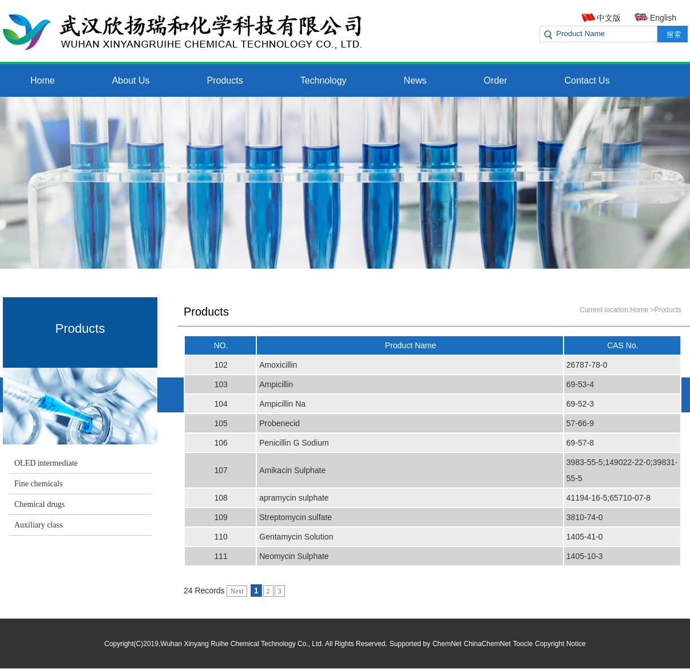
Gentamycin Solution (296, 536)
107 (220, 470)
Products (225, 80)
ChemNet (447, 644)
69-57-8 (580, 442)
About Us (131, 80)
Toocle (523, 644)
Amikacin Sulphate (292, 470)
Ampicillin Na (282, 403)
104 (220, 403)
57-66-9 (580, 423)
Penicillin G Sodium (293, 442)
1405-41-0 (584, 536)
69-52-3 (580, 403)
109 (220, 517)
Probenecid (279, 423)
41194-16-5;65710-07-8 (608, 497)
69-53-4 (580, 384)
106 (220, 442)
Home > (642, 310)
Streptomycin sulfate (295, 517)
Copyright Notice (560, 644)
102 (220, 364)
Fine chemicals (38, 483)
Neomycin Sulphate (293, 556)
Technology (323, 80)
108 (220, 497)
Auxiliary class (38, 525)
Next (236, 591)
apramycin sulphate (293, 497)
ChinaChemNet (487, 644)
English (663, 17)
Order (495, 80)
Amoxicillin (278, 364)
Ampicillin (276, 384)
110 (220, 536)
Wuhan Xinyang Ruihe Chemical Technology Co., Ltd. (241, 644)
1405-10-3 (584, 556)
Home (42, 80)
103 (220, 384)
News (415, 80)
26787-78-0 (587, 364)
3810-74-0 (584, 517)
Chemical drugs (39, 504)
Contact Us (587, 80)
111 (220, 556)
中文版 (609, 17)
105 (220, 423)
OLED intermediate (46, 463)
